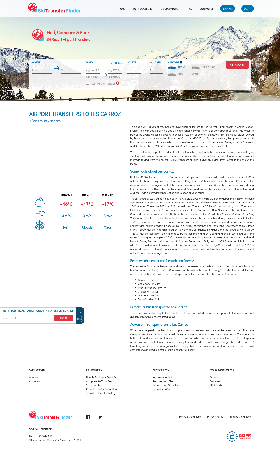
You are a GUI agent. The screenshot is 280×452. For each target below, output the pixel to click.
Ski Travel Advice (95, 385)
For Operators (169, 8)
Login (247, 8)
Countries (215, 381)
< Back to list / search (45, 120)
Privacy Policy (215, 416)
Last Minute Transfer (100, 83)
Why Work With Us (163, 377)
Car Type (173, 62)
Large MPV (203, 67)
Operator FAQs (161, 389)
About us (34, 377)
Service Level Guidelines (166, 385)
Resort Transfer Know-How (101, 389)
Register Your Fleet (163, 381)
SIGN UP (63, 318)
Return (116, 63)
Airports (214, 377)
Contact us (35, 381)
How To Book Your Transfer (101, 377)
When (104, 63)
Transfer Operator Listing (101, 393)
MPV (176, 74)
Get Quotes (237, 64)
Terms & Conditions (190, 416)
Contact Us (207, 8)
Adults (131, 62)
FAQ (190, 8)
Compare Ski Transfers (99, 381)
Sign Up (228, 8)
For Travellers (142, 8)
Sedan (177, 67)
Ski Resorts (216, 385)
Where (36, 62)
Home (122, 8)
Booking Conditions (240, 416)
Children (155, 62)
